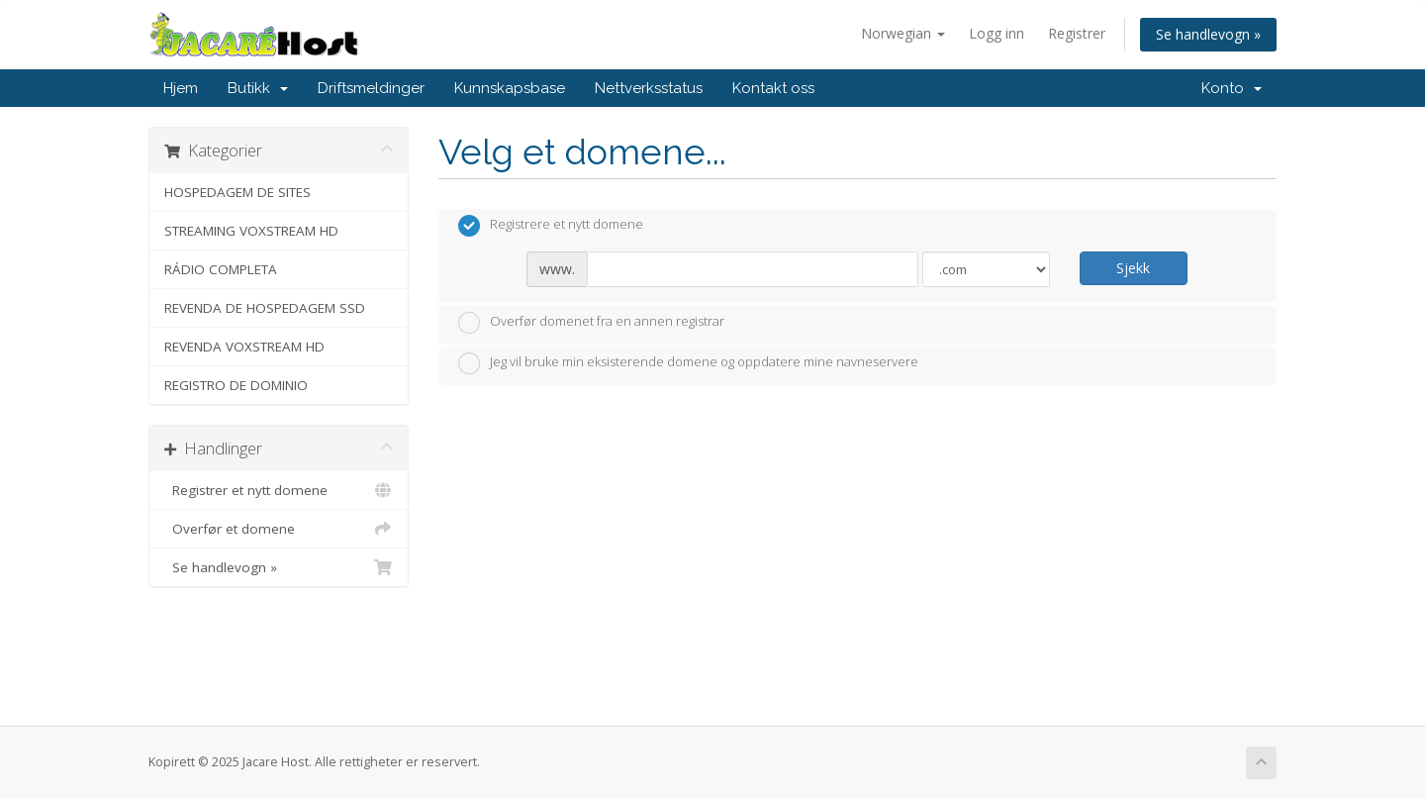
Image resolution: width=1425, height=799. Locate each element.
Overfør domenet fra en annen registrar (591, 323)
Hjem (180, 88)
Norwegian (903, 33)
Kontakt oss (773, 88)
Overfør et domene (278, 529)
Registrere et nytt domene (550, 226)
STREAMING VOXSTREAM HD (251, 231)
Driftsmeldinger (371, 88)
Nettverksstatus (649, 88)
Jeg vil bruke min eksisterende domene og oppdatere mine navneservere (688, 363)
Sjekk (1133, 267)
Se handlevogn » (1208, 34)
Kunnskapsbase (509, 88)
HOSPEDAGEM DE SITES (237, 192)
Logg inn (996, 33)
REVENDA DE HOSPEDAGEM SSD (264, 308)
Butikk (258, 88)
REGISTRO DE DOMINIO (236, 385)
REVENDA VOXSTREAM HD (244, 346)
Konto (1231, 88)
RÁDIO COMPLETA (220, 269)
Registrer (1076, 33)
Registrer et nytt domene (278, 490)
